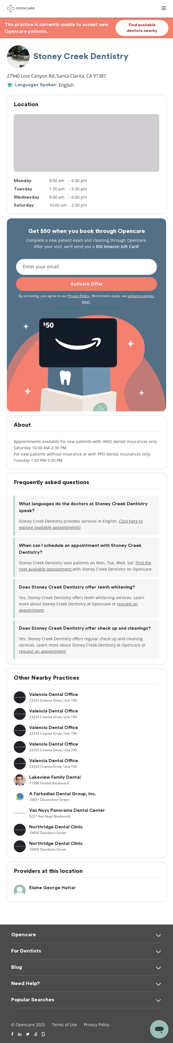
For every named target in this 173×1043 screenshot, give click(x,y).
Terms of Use (64, 1024)
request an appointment (42, 651)
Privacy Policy (79, 295)
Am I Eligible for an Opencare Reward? (86, 307)
